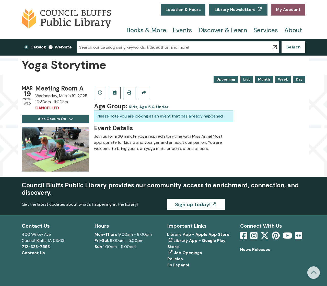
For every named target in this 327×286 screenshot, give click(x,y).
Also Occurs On (55, 118)
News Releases (255, 249)
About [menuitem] (293, 30)
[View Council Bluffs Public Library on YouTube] (288, 237)
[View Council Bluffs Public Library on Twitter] (265, 237)
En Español (178, 265)
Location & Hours (183, 9)
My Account (288, 9)
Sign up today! (193, 204)
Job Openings (188, 252)
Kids (133, 107)
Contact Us (33, 252)
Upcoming (225, 79)
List (246, 79)
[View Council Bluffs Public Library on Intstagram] (254, 237)
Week (283, 79)
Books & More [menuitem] (146, 30)
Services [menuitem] (265, 30)
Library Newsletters (235, 9)
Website (63, 47)
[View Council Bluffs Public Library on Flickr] (298, 237)
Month (264, 79)
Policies (175, 259)
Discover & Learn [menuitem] (222, 30)
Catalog (38, 47)
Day (299, 79)
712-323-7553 (36, 246)
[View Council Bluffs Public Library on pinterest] (276, 237)
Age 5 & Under (154, 107)
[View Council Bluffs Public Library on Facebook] (244, 237)
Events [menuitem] (182, 30)
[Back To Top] (314, 273)
